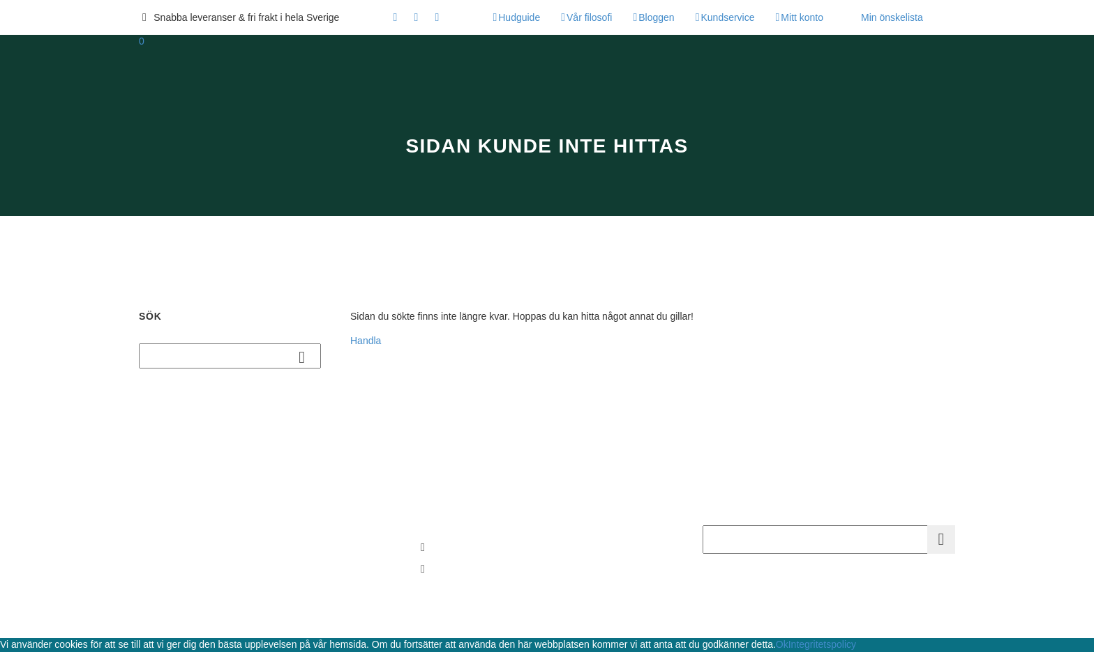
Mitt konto (802, 17)
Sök (306, 356)
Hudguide (519, 17)
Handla (365, 340)
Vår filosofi (589, 17)
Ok (782, 644)
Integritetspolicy (822, 644)
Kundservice (727, 17)
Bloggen (656, 17)
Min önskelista (892, 17)
